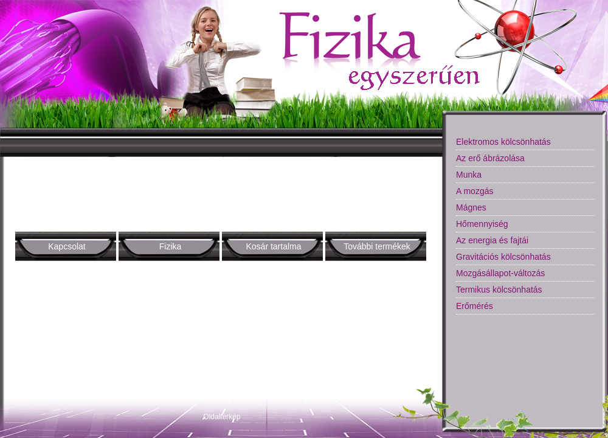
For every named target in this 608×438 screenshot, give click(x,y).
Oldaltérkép (221, 416)
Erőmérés (474, 306)
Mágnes (471, 207)
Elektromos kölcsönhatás (503, 142)
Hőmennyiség (482, 224)
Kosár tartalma (273, 246)
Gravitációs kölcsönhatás (503, 257)
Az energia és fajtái (492, 240)
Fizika (170, 246)
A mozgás (474, 191)
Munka (469, 174)
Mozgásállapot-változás (500, 273)
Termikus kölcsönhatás (499, 289)
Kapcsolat (66, 246)
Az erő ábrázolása (490, 158)
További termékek (377, 246)
